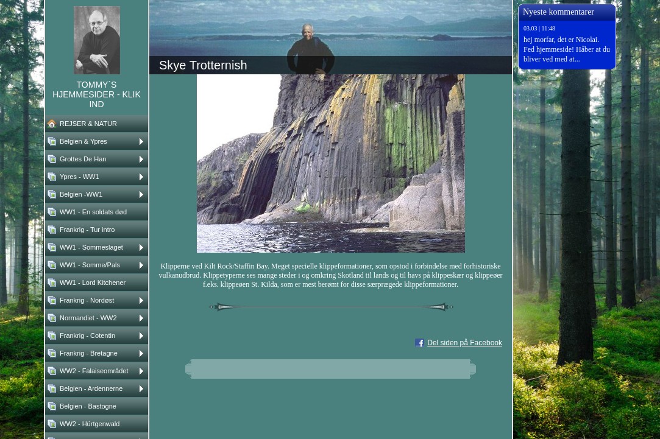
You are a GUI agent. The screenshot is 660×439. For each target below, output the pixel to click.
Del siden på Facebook (464, 343)
